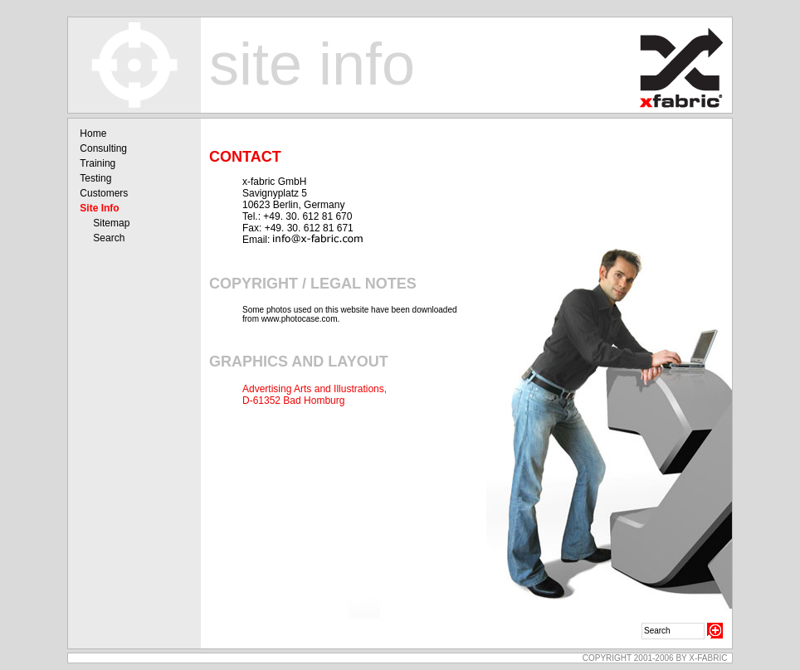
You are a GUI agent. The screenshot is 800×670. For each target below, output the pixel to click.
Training (97, 163)
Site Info (99, 208)
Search (108, 238)
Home (93, 133)
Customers (104, 193)
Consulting (103, 148)
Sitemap (111, 223)
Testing (95, 178)
